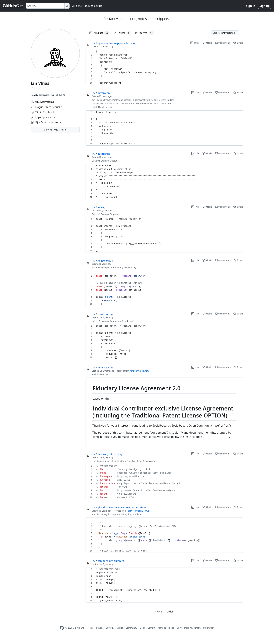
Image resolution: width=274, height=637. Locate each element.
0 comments (223, 42)
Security (110, 627)
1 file (195, 92)
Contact (151, 627)
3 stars (238, 92)
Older (170, 611)
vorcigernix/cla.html (139, 370)
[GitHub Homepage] (62, 628)
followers (40, 94)
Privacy (99, 627)
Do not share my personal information (195, 627)
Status (120, 627)
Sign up (264, 6)
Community (131, 627)
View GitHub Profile (55, 129)
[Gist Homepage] (13, 6)
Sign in (250, 6)
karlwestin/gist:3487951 (138, 510)
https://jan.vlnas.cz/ (46, 117)
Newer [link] (159, 611)
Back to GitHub (93, 6)
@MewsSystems (44, 102)
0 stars (238, 42)
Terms (90, 627)
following (58, 94)
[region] (164, 67)
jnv (93, 43)
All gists (77, 6)
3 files (194, 42)
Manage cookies (166, 627)
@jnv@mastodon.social (48, 122)
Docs (142, 627)
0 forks (207, 42)
